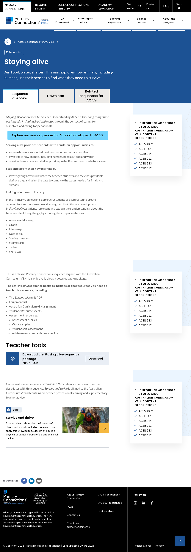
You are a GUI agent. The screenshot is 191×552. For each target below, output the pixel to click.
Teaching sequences (118, 20)
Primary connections (14, 7)
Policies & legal (142, 545)
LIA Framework (65, 20)
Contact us (151, 6)
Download (96, 358)
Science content (146, 20)
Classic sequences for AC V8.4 (36, 41)
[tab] (20, 96)
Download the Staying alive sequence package (50, 356)
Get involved (134, 6)
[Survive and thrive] (83, 420)
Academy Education (106, 6)
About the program (173, 20)
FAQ (166, 6)
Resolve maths (41, 6)
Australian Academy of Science (43, 545)
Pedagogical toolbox (85, 20)
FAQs (70, 506)
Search (180, 6)
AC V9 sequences (109, 494)
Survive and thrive (20, 417)
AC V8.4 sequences (110, 502)
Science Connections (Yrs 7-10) (73, 6)
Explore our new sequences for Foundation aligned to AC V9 (57, 135)
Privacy (159, 545)
